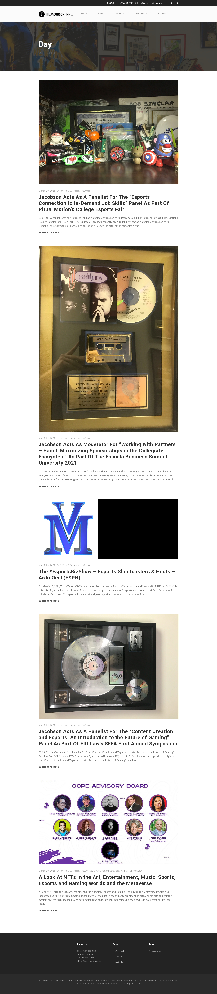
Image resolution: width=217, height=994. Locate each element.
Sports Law (136, 871)
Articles (88, 871)
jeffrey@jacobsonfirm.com (148, 3)
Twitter (119, 956)
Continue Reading (51, 233)
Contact (163, 13)
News (101, 13)
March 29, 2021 (47, 190)
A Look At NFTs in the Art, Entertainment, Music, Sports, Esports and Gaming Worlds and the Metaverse (107, 880)
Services (120, 13)
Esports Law (122, 871)
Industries (142, 13)
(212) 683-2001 (126, 3)
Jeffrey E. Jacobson (70, 190)
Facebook (119, 951)
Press (87, 190)
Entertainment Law (104, 871)
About (85, 13)
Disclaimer (157, 951)
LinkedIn (119, 962)
